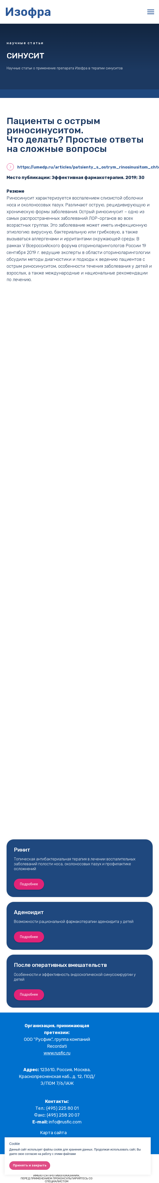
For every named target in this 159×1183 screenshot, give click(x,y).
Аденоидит (29, 912)
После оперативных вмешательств (60, 965)
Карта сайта (53, 1132)
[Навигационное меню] (150, 12)
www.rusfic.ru (57, 1053)
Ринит (22, 849)
